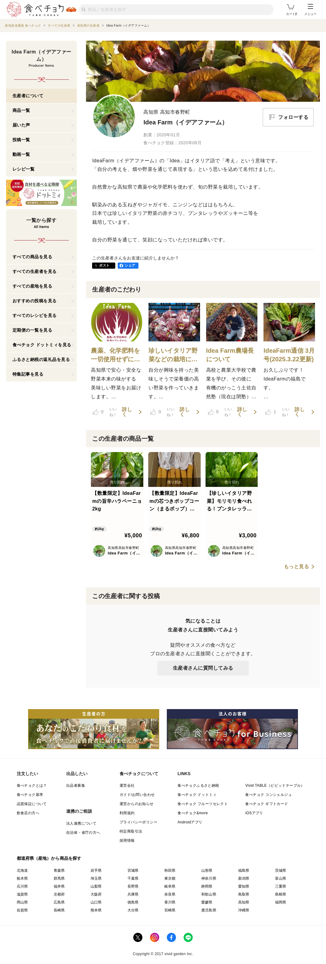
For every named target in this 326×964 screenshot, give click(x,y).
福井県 (59, 886)
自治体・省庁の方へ (83, 832)
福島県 (243, 870)
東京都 (170, 878)
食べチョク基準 (30, 795)
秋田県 (170, 870)
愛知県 (243, 886)
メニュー (310, 10)
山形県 (207, 870)
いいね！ (105, 412)
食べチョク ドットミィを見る (42, 344)
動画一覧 (21, 154)
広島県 (59, 902)
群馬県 (59, 878)
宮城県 (133, 870)
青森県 (59, 870)
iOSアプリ (254, 813)
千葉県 (133, 878)
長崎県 (59, 910)
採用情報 (127, 840)
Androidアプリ (189, 822)
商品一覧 (21, 110)
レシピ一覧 (24, 169)
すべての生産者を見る (35, 271)
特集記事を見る (28, 374)
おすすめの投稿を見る (35, 300)
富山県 (280, 878)
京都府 (59, 894)
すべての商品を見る (32, 256)
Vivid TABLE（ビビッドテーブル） (274, 785)
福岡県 (280, 902)
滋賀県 (22, 894)
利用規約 (127, 813)
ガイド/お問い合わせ (137, 795)
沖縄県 (243, 910)
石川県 (22, 886)
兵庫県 (133, 894)
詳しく (127, 412)
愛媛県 (207, 902)
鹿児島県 (209, 910)
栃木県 (22, 878)
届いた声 (21, 125)
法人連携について (81, 823)
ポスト (104, 265)
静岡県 (207, 886)
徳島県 (133, 902)
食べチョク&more (192, 813)
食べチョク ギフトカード (266, 804)
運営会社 (127, 785)
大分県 (133, 910)
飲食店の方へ (28, 813)
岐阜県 (170, 886)
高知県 (243, 902)
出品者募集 (75, 785)
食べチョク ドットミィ (197, 795)
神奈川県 (209, 878)
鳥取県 (243, 894)
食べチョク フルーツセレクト (202, 804)
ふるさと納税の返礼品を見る (41, 359)
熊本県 (96, 910)
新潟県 (243, 878)
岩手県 (96, 870)
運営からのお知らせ (137, 804)
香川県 (170, 902)
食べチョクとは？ (32, 785)
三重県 (280, 886)
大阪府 (96, 894)
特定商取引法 (131, 831)
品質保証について (32, 804)
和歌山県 (209, 894)
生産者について (28, 95)
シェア (130, 265)
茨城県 (280, 870)
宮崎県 (170, 910)
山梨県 (96, 886)
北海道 (22, 870)
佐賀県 (22, 910)
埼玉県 (96, 878)
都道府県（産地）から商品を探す (49, 858)
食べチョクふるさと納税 (198, 785)
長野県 (133, 886)
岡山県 (22, 902)
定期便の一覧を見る (32, 330)
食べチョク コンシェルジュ (268, 795)
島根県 (280, 894)
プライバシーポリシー (138, 822)
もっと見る (296, 566)
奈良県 (170, 894)
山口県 (96, 902)
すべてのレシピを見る (35, 315)
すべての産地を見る (32, 286)
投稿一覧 (21, 139)
